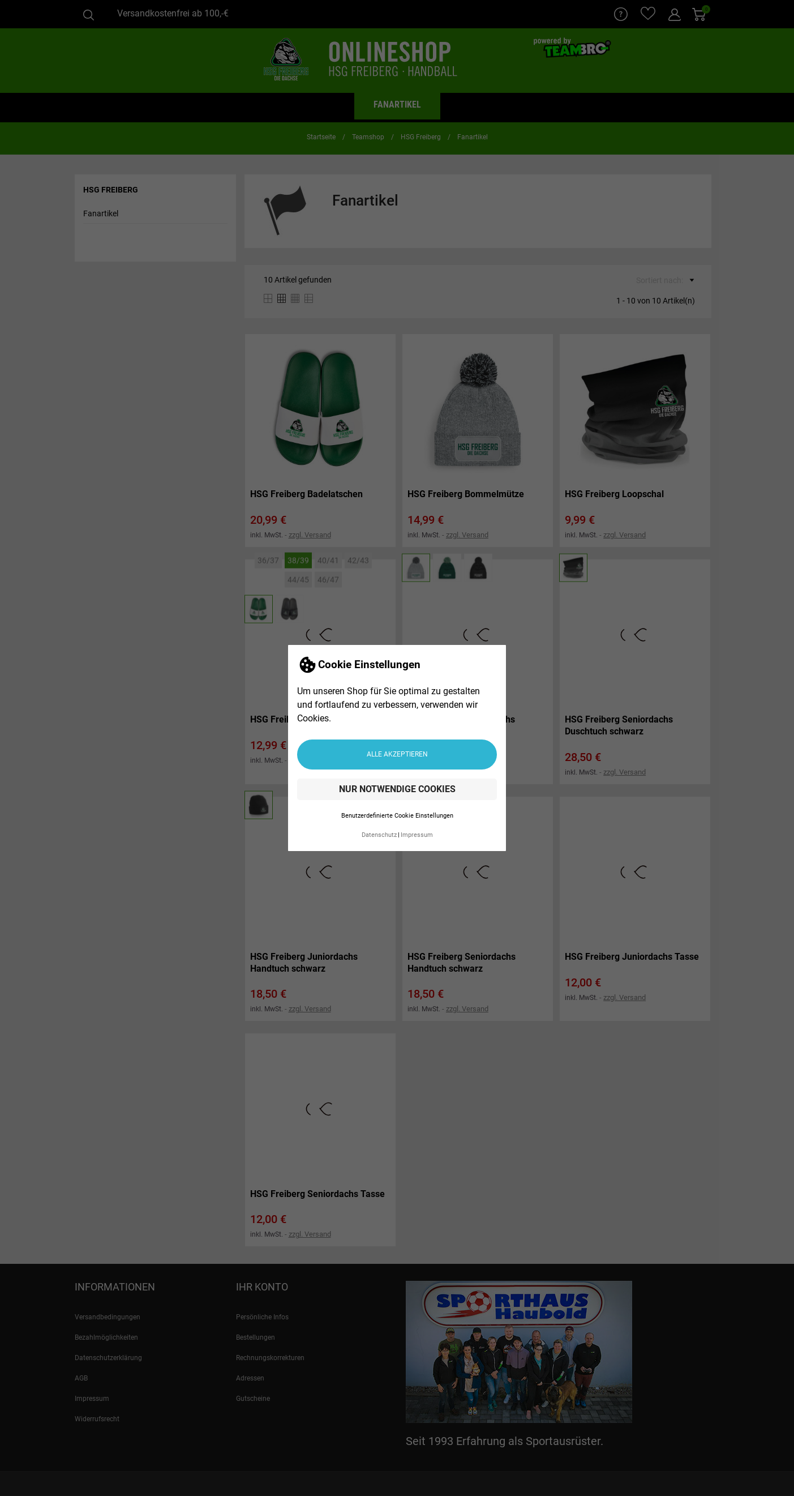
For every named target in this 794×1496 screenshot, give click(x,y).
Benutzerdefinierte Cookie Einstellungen (397, 815)
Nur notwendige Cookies (397, 789)
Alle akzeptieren (397, 754)
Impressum (417, 835)
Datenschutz (379, 835)
